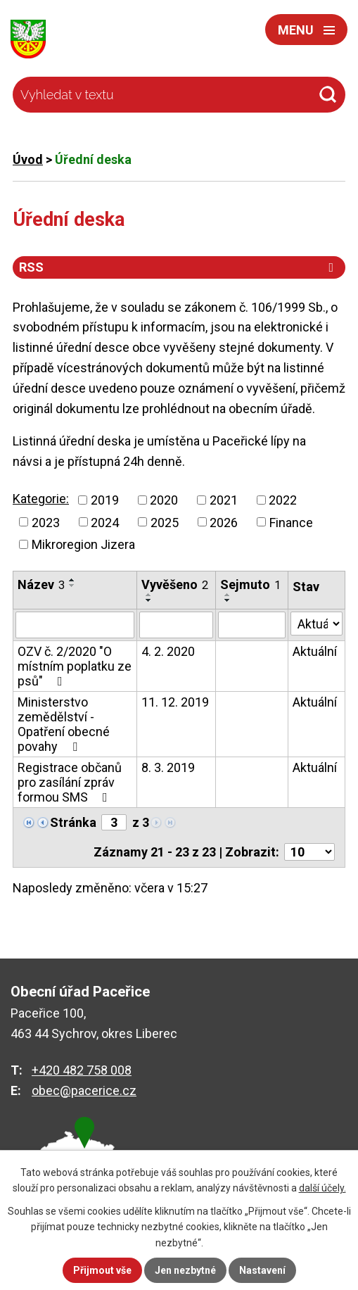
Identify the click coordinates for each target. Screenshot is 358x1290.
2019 (105, 500)
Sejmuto (250, 584)
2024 (105, 521)
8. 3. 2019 (168, 767)
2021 (224, 500)
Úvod (28, 159)
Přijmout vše (102, 1270)
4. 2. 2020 (168, 651)
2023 (46, 521)
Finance (291, 521)
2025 (165, 521)
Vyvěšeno (174, 584)
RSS (179, 267)
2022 (283, 500)
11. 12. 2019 (175, 702)
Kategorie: (41, 498)
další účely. (322, 1188)
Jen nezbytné (185, 1270)
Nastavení (262, 1270)
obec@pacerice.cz (84, 1090)
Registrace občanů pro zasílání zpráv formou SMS (70, 782)
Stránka (73, 822)
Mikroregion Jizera (83, 544)
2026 (224, 521)
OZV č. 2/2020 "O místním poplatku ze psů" (75, 666)
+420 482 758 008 (82, 1070)
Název (41, 584)
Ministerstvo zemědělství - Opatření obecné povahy (64, 724)
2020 (164, 500)
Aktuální (315, 651)
